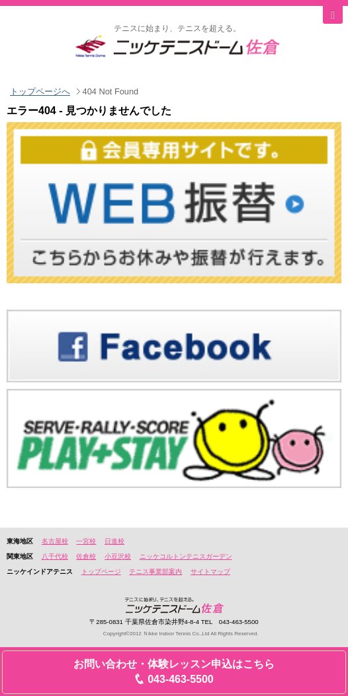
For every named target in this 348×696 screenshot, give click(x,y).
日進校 (114, 541)
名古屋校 (55, 541)
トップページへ (40, 91)
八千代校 (55, 556)
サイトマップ (210, 571)
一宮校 (86, 541)
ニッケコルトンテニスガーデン (186, 556)
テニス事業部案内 (155, 571)
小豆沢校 (118, 556)
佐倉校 (86, 556)
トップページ (101, 571)
